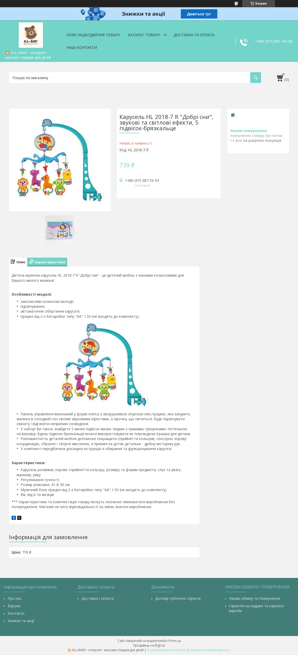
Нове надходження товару (93, 34)
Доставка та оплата (194, 34)
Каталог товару (144, 34)
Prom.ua (175, 641)
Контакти (16, 613)
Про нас (15, 598)
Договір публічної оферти (178, 598)
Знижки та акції (21, 620)
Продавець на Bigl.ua (149, 645)
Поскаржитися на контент (167, 650)
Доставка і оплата (97, 598)
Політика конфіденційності (210, 650)
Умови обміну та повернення (254, 598)
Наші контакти (82, 47)
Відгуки (14, 605)
